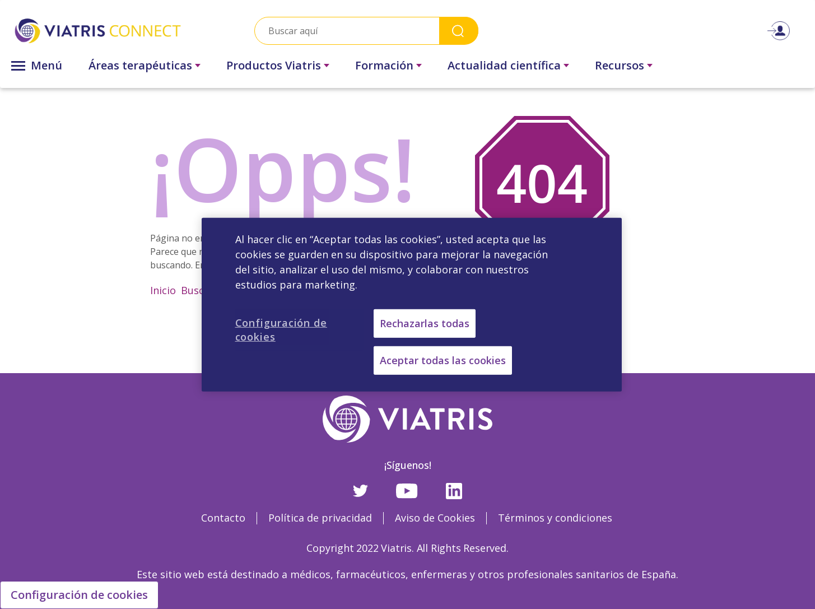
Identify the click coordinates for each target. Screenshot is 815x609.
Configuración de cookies (79, 594)
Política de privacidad (320, 517)
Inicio (163, 290)
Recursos (619, 65)
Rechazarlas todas (424, 322)
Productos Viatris (273, 65)
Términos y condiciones (555, 517)
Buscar (197, 290)
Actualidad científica (504, 65)
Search (458, 30)
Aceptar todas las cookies (443, 360)
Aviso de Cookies (435, 517)
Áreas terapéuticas (140, 65)
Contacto (223, 517)
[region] (412, 304)
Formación (384, 65)
